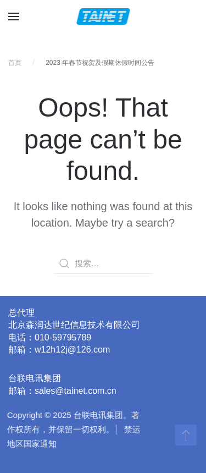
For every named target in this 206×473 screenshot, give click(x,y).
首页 (14, 63)
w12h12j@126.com (72, 349)
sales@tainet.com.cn (75, 390)
